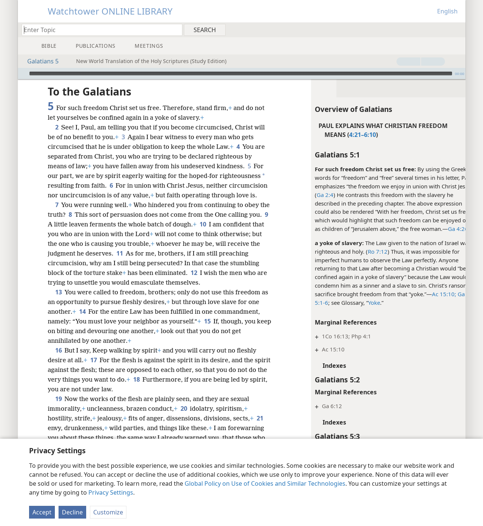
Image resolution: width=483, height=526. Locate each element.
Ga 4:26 (445, 228)
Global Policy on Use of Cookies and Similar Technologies (265, 483)
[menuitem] (457, 29)
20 (183, 408)
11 (165, 253)
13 (58, 292)
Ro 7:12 (364, 251)
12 (224, 273)
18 (156, 379)
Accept (41, 512)
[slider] (240, 73)
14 (82, 311)
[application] (241, 73)
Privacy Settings (110, 492)
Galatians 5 (39, 61)
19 (58, 399)
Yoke (361, 302)
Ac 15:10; (430, 294)
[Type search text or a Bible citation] (98, 29)
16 (58, 350)
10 (224, 224)
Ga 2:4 (311, 194)
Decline (72, 512)
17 (93, 360)
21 (259, 418)
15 (207, 321)
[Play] (23, 73)
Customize (108, 512)
